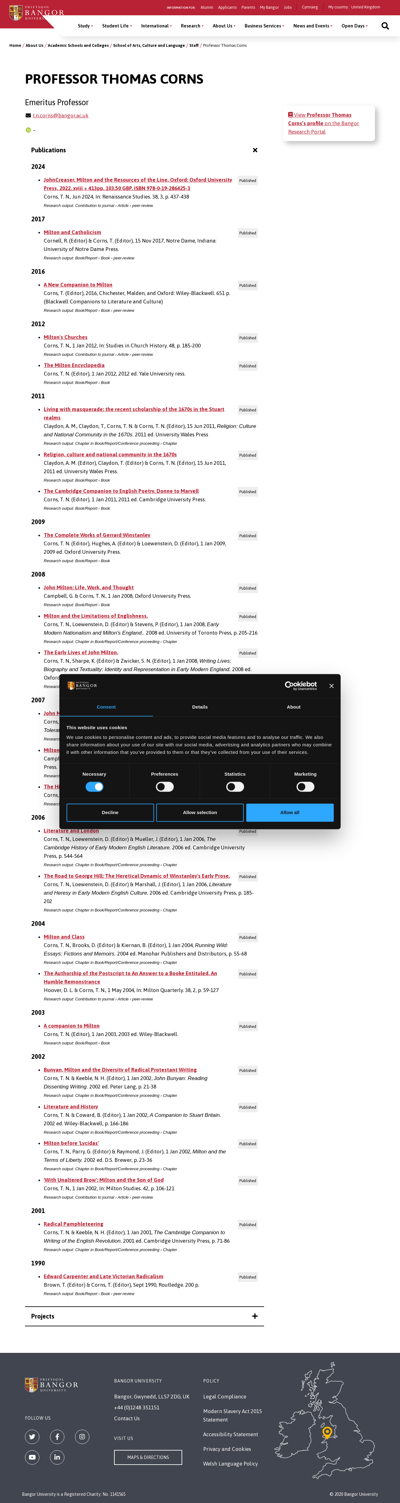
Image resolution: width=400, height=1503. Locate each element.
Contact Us (127, 1418)
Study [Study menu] (84, 25)
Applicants (227, 7)
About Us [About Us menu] (222, 25)
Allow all (289, 812)
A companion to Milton (72, 1026)
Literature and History (71, 1106)
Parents (248, 7)
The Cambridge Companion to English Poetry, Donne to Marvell (121, 491)
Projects (144, 1316)
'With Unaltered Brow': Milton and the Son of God (104, 1180)
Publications (145, 150)
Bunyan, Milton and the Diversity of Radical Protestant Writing (120, 1070)
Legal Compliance (224, 1396)
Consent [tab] (106, 707)
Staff (194, 45)
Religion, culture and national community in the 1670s (110, 454)
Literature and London (71, 831)
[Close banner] (331, 686)
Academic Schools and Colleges (78, 45)
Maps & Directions (148, 1457)
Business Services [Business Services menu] (263, 25)
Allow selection (200, 812)
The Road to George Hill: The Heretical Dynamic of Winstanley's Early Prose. (137, 876)
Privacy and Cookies (227, 1449)
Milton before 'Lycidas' (71, 1143)
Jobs (288, 7)
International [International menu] (154, 25)
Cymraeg (310, 7)
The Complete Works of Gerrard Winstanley (97, 535)
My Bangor (269, 7)
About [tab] (294, 707)
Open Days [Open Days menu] (353, 25)
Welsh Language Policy (230, 1464)
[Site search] (385, 25)
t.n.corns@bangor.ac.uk (60, 115)
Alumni (207, 7)
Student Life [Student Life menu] (115, 25)
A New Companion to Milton (78, 285)
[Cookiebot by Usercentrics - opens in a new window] (289, 685)
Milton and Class (64, 937)
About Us (34, 45)
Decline (110, 812)
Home (15, 45)
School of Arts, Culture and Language (149, 45)
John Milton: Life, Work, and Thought (89, 587)
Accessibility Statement (230, 1434)
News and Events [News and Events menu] (311, 25)
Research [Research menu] (190, 25)
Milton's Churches (66, 337)
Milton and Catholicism (72, 232)
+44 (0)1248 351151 (136, 1407)
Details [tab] (200, 707)
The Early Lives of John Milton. (81, 652)
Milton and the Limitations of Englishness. (96, 616)
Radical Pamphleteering (73, 1224)
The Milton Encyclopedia (74, 365)
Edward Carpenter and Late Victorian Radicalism (103, 1276)
